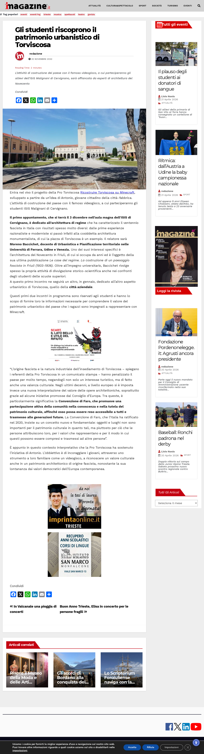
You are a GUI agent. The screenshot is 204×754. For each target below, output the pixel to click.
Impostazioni (170, 745)
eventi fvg (35, 14)
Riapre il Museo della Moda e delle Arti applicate (26, 680)
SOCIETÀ (157, 5)
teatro (81, 14)
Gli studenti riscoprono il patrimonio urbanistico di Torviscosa (57, 37)
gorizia (91, 14)
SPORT (142, 5)
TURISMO (172, 5)
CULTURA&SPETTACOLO (120, 5)
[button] (199, 5)
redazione (35, 53)
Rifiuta (147, 745)
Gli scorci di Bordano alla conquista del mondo (71, 680)
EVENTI (188, 5)
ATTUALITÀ (95, 5)
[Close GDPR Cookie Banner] (187, 746)
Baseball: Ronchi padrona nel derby (175, 438)
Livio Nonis (168, 96)
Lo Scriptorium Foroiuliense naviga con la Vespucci (119, 680)
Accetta (126, 745)
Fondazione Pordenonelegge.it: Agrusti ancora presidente (176, 350)
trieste (47, 14)
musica (57, 14)
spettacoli (69, 14)
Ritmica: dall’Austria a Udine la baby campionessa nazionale (172, 172)
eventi (23, 14)
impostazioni (26, 750)
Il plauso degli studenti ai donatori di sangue (172, 80)
